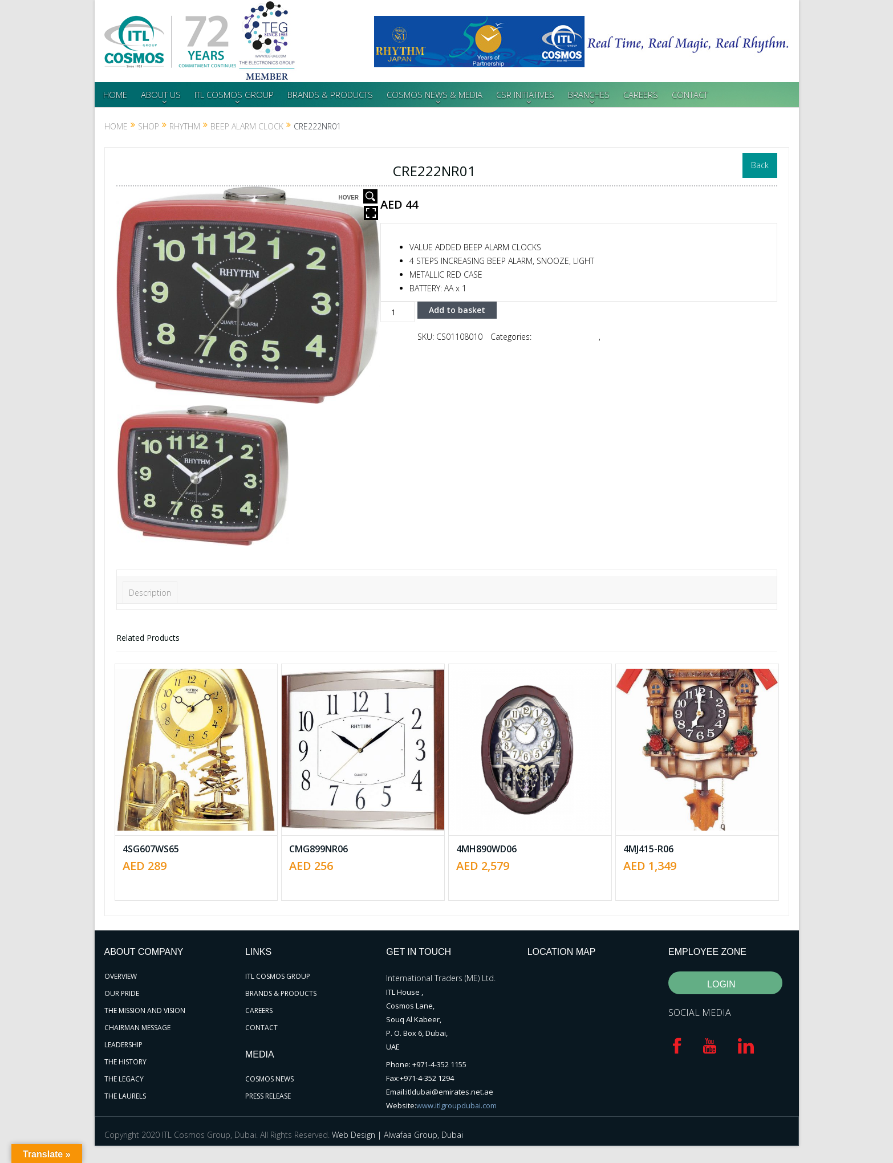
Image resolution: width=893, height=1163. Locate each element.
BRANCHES (589, 94)
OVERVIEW (120, 976)
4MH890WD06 (486, 849)
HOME (115, 94)
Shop (148, 126)
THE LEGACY (124, 1079)
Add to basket (457, 309)
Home (116, 126)
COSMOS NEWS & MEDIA (434, 94)
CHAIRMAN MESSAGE (137, 1027)
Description (150, 592)
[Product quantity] (397, 312)
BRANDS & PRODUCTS (330, 94)
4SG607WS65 (151, 849)
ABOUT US (161, 94)
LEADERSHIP (123, 1045)
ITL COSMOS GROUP (234, 94)
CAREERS (640, 94)
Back (760, 165)
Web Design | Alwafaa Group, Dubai (397, 1134)
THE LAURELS (125, 1096)
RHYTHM (184, 126)
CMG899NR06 (318, 849)
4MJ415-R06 (648, 849)
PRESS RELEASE (268, 1096)
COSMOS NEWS (269, 1079)
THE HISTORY (125, 1062)
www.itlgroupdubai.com (456, 1105)
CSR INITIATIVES (525, 94)
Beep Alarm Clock (246, 126)
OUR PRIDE (121, 993)
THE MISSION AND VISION (144, 1010)
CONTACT (690, 94)
